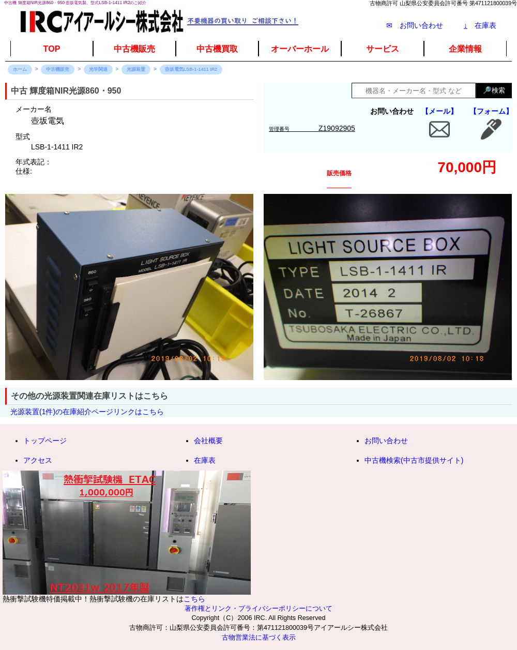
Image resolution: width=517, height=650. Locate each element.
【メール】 (439, 111)
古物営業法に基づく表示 (259, 637)
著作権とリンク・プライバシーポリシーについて (258, 608)
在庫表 (480, 25)
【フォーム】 (491, 111)
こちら (194, 599)
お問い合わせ (386, 440)
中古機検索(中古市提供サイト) (413, 460)
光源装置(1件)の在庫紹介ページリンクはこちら (87, 411)
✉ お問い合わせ (414, 25)
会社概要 (208, 440)
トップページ (45, 440)
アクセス (37, 460)
